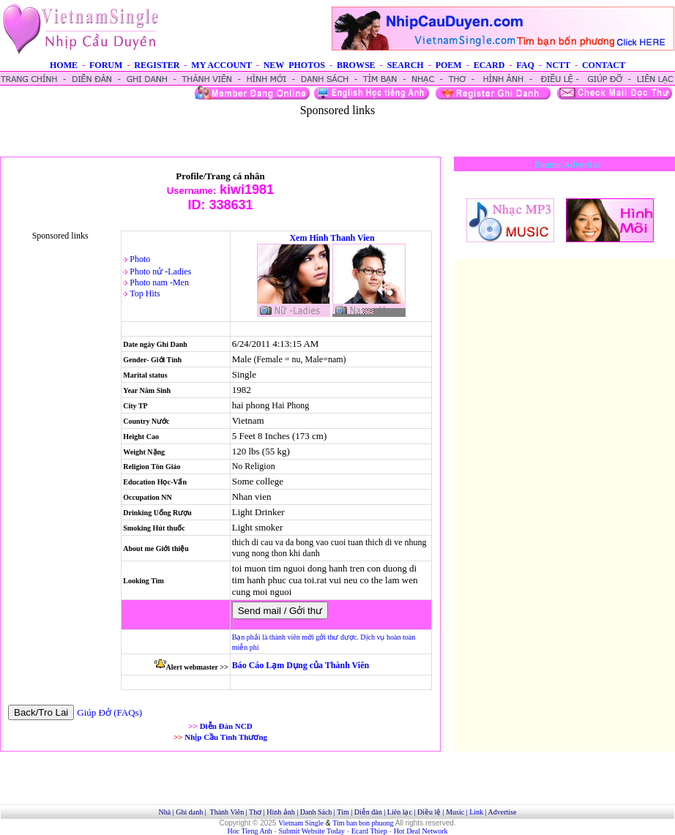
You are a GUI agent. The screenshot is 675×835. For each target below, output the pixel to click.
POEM (449, 65)
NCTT (558, 65)
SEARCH (405, 65)
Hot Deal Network (421, 831)
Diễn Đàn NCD (226, 726)
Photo (140, 259)
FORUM (105, 65)
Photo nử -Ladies (160, 271)
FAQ (525, 65)
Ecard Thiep (369, 831)
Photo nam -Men (159, 282)
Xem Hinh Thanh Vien (331, 238)
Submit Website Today (312, 831)
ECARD (489, 65)
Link (476, 812)
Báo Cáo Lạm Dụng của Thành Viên (300, 665)
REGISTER (156, 65)
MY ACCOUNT (221, 65)
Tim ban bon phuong (362, 823)
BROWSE (356, 65)
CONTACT (603, 65)
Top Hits (145, 293)
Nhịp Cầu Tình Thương (225, 737)
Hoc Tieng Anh (250, 831)
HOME (64, 65)
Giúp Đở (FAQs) (109, 712)
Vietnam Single (301, 823)
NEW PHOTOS (294, 65)
